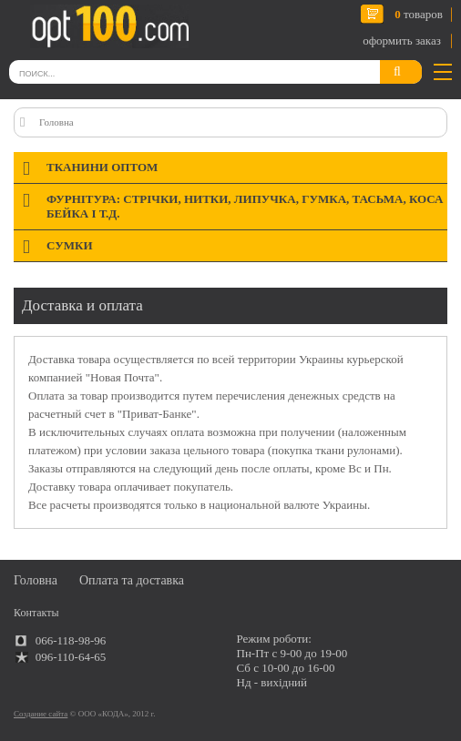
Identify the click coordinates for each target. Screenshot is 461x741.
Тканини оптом (102, 167)
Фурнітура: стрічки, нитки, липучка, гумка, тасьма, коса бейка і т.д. (244, 206)
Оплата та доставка (131, 580)
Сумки (69, 245)
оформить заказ (402, 40)
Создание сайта (40, 713)
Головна (56, 122)
